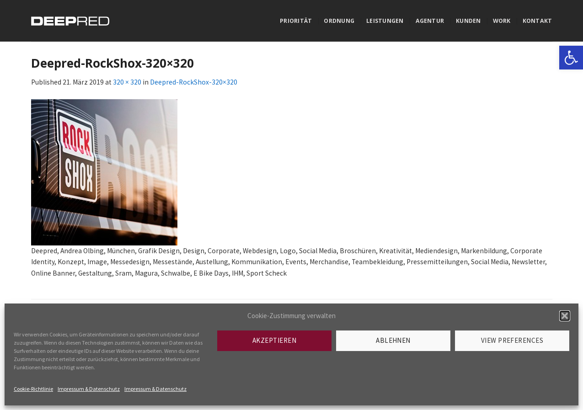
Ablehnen (393, 340)
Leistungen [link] (384, 21)
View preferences (512, 340)
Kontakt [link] (537, 21)
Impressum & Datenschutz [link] (89, 388)
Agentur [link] (430, 21)
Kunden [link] (468, 21)
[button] (564, 315)
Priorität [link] (296, 21)
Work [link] (502, 21)
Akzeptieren (274, 340)
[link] (571, 57)
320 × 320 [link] (127, 82)
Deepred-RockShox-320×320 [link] (193, 82)
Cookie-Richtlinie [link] (33, 388)
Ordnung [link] (339, 21)
